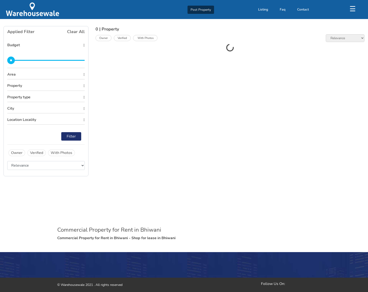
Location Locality (21, 119)
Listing (263, 9)
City (10, 108)
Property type (19, 97)
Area (11, 74)
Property (14, 85)
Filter (71, 136)
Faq (282, 9)
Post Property (201, 10)
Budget (13, 45)
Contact (303, 9)
